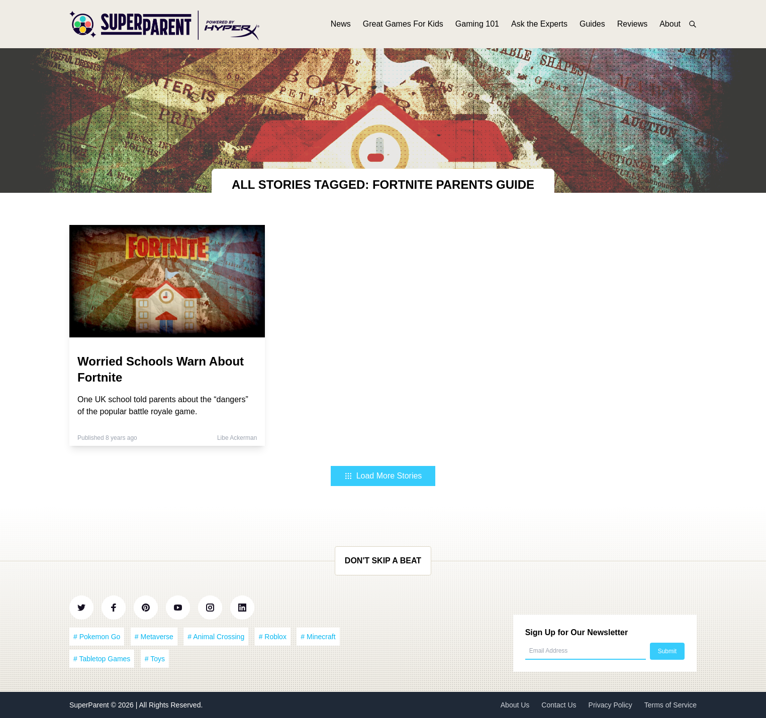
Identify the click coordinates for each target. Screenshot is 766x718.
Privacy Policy (610, 705)
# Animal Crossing (215, 637)
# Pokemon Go (96, 637)
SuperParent (90, 705)
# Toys (155, 659)
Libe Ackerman (237, 437)
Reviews (632, 24)
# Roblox (272, 637)
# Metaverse (154, 637)
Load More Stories (383, 475)
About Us (515, 705)
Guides (592, 24)
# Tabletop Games (101, 659)
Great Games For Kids (403, 24)
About (670, 24)
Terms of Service (670, 705)
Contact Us (558, 705)
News (341, 24)
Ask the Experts (539, 24)
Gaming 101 (477, 24)
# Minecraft (318, 637)
